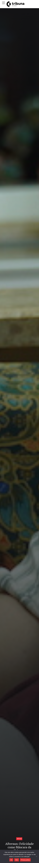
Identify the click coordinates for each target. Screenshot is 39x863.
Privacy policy (25, 860)
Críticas (19, 838)
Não (16, 860)
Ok (11, 860)
